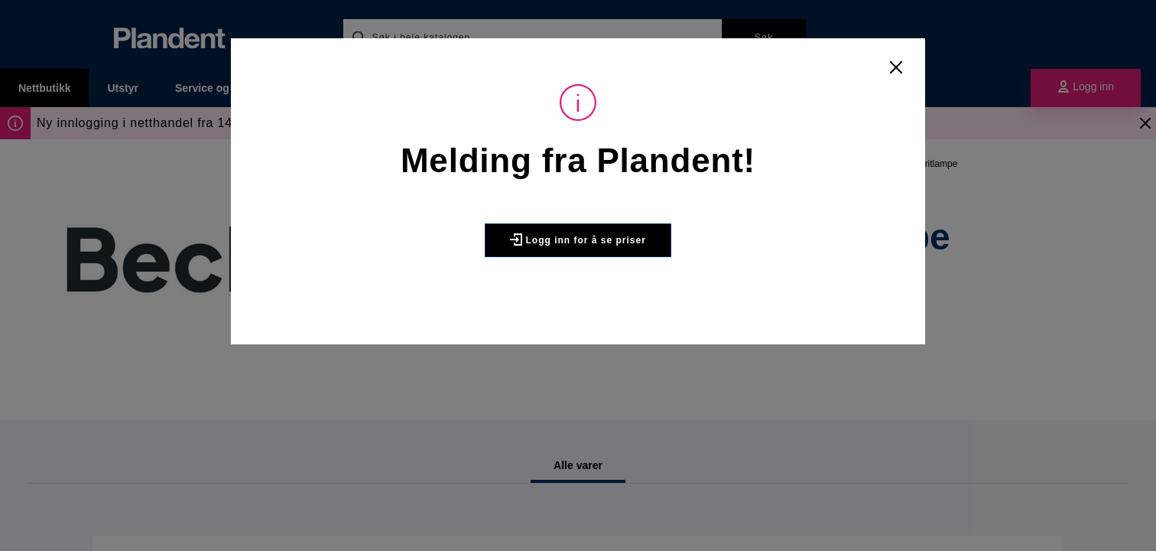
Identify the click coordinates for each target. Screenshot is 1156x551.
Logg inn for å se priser (578, 239)
